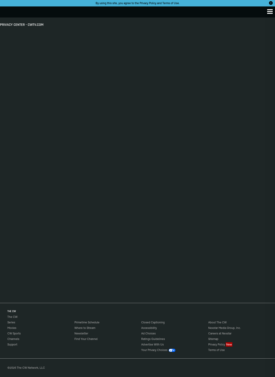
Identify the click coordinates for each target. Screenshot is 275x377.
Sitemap (213, 339)
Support (12, 344)
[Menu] (270, 11)
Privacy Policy (148, 3)
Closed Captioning (153, 322)
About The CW (217, 322)
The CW (8, 11)
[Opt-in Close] (271, 3)
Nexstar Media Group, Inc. (224, 328)
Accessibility (149, 328)
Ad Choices (148, 333)
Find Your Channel (86, 339)
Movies (11, 328)
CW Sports (14, 333)
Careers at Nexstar (219, 333)
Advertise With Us (152, 344)
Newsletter (81, 333)
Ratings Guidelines (153, 339)
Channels (13, 339)
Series (11, 322)
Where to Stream (84, 328)
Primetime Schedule (86, 322)
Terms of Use (170, 3)
